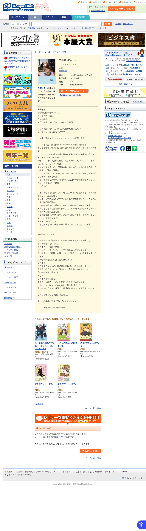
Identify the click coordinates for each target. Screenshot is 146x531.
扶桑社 (61, 68)
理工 (9, 200)
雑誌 (64, 17)
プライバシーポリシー (46, 471)
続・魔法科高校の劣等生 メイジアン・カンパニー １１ (44, 346)
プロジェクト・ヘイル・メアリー (65, 28)
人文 (9, 197)
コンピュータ (12, 194)
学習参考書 (11, 213)
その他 (9, 226)
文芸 (9, 174)
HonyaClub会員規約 (115, 136)
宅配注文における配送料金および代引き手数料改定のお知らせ (17, 60)
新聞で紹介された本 (13, 247)
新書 (9, 222)
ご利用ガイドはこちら (133, 61)
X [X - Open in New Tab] (131, 471)
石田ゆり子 (63, 71)
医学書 (9, 206)
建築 (9, 203)
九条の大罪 (102, 28)
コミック (49, 17)
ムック (9, 232)
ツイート (39, 404)
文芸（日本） (14, 178)
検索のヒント (128, 24)
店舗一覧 (84, 2)
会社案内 (8, 471)
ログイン (103, 7)
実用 (9, 184)
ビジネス (10, 190)
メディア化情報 (11, 250)
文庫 (9, 219)
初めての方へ (10, 292)
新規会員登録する (98, 11)
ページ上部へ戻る (93, 408)
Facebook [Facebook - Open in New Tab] (123, 471)
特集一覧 (8, 256)
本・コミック (10, 171)
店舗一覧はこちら (125, 84)
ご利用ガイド (97, 2)
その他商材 (80, 17)
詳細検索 (118, 24)
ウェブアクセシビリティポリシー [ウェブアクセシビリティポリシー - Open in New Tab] (19, 475)
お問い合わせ (127, 2)
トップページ (18, 17)
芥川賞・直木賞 (11, 253)
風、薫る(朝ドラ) (88, 28)
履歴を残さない (138, 101)
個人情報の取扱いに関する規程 (119, 138)
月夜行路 (31, 28)
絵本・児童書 (12, 216)
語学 (9, 210)
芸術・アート (12, 187)
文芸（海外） (14, 181)
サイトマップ (141, 2)
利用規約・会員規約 (24, 471)
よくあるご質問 (111, 2)
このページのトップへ (134, 478)
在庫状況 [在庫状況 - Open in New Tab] (41, 88)
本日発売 (8, 243)
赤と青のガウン (43, 28)
